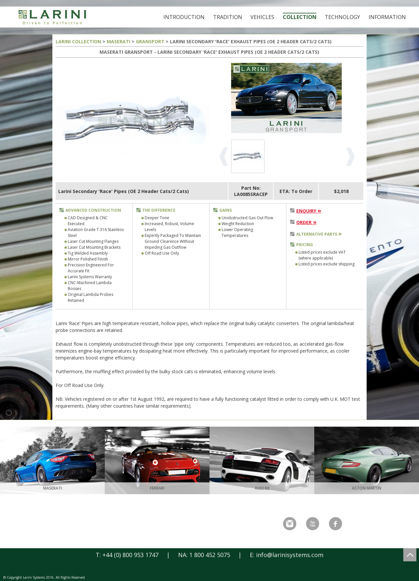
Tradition (227, 17)
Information (387, 17)
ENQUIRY (308, 211)
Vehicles (262, 17)
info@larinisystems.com (289, 555)
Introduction (184, 17)
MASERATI (118, 41)
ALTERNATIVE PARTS (319, 234)
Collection (300, 17)
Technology (342, 17)
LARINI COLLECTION (78, 41)
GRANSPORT (150, 41)
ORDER (306, 222)
